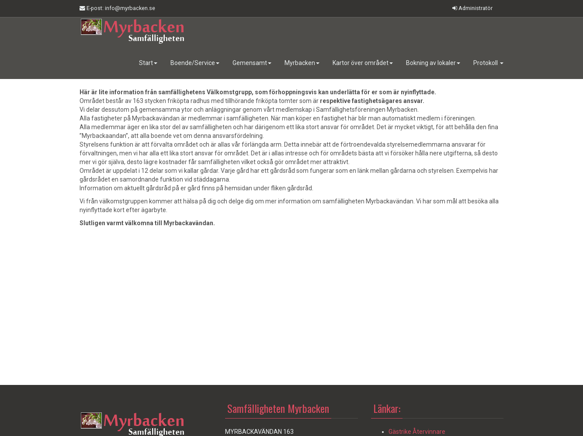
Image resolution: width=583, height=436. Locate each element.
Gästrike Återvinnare (417, 431)
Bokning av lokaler (433, 62)
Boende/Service (194, 62)
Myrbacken (302, 62)
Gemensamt (252, 62)
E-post (117, 8)
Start (148, 62)
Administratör (472, 8)
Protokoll (488, 62)
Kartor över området (363, 62)
